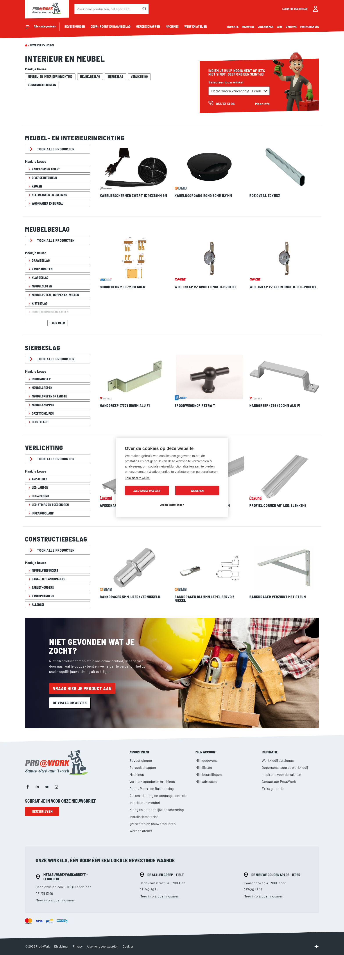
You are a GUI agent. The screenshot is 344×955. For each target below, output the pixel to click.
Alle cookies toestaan (146, 490)
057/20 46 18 (253, 889)
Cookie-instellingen (172, 504)
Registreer (301, 8)
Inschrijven (42, 811)
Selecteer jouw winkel (225, 82)
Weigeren (197, 490)
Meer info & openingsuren (55, 900)
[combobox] (111, 9)
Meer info (262, 103)
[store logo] (47, 9)
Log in (286, 8)
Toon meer (57, 323)
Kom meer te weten (137, 477)
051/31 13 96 (44, 893)
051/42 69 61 (149, 889)
